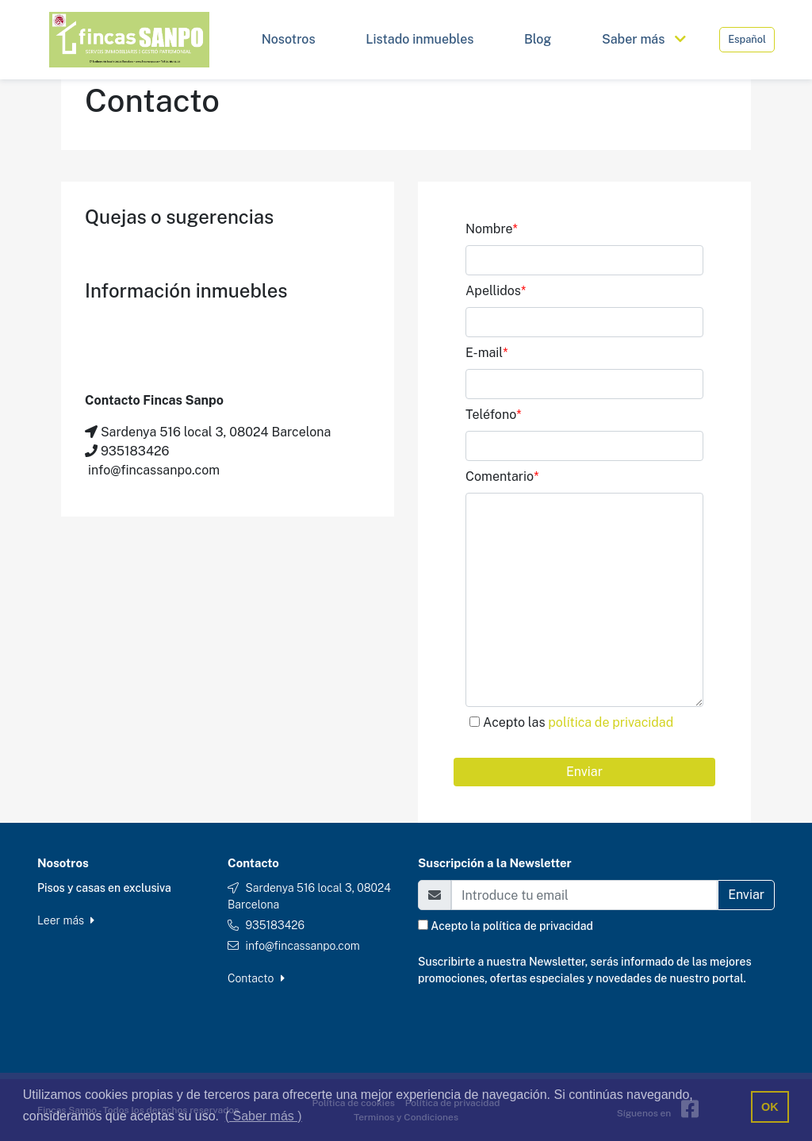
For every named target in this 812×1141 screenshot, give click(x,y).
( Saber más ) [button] (263, 1116)
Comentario (501, 476)
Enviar (584, 771)
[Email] (584, 895)
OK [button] (770, 1107)
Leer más (65, 920)
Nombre (491, 228)
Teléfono (493, 414)
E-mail (486, 352)
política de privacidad (610, 722)
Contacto (256, 978)
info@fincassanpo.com (302, 945)
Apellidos (495, 290)
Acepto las (578, 722)
